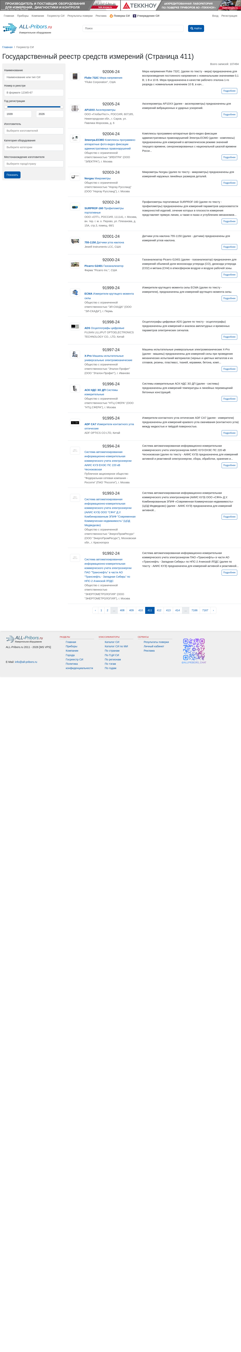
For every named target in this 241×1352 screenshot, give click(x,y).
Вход (215, 15)
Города (70, 655)
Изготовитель (12, 123)
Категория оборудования (19, 140)
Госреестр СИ (56, 15)
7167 (205, 610)
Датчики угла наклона (104, 242)
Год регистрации (14, 101)
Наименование (13, 70)
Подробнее (229, 91)
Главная (9, 15)
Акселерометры (100, 109)
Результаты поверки (79, 15)
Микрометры (98, 178)
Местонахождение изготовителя (24, 156)
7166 (194, 610)
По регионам (113, 659)
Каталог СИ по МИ (116, 646)
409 (131, 610)
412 (159, 610)
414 (177, 610)
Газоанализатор (104, 265)
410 (140, 610)
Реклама (101, 15)
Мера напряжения (103, 77)
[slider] (6, 107)
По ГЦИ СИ (112, 655)
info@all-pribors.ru (26, 661)
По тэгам (110, 663)
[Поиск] (133, 28)
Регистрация (229, 15)
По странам (112, 650)
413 (168, 610)
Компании (38, 15)
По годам (110, 668)
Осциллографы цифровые (104, 328)
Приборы (23, 15)
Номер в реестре (15, 85)
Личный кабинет (154, 646)
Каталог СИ (112, 642)
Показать (12, 174)
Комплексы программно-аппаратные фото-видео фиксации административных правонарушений (110, 144)
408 (122, 610)
